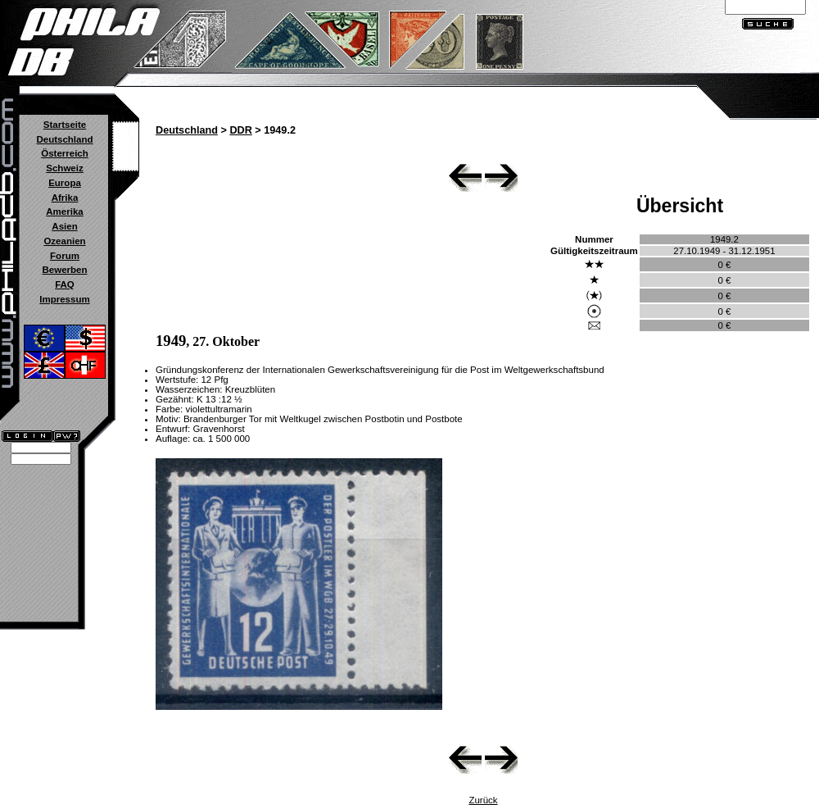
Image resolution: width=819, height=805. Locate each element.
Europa (64, 183)
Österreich (64, 153)
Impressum (64, 299)
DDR (240, 130)
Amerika (64, 211)
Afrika (65, 197)
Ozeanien (64, 241)
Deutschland (64, 139)
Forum (64, 256)
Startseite (64, 125)
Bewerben (64, 270)
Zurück (482, 800)
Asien (64, 226)
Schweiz (64, 168)
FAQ (65, 284)
